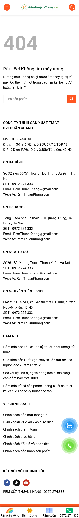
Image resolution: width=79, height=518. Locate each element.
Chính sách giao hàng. (19, 437)
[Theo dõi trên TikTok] (16, 482)
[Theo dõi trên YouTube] (26, 482)
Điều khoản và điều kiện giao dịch (28, 422)
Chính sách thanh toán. (20, 429)
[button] (7, 7)
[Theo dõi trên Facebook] (7, 482)
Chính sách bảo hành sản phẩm (27, 451)
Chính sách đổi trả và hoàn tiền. (26, 444)
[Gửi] (71, 99)
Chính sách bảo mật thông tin (25, 415)
